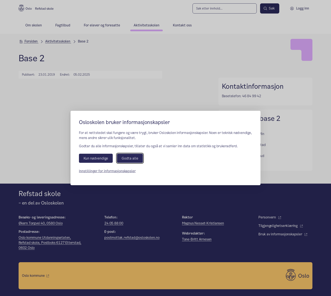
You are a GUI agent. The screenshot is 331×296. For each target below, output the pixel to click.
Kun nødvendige (96, 158)
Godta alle (130, 158)
